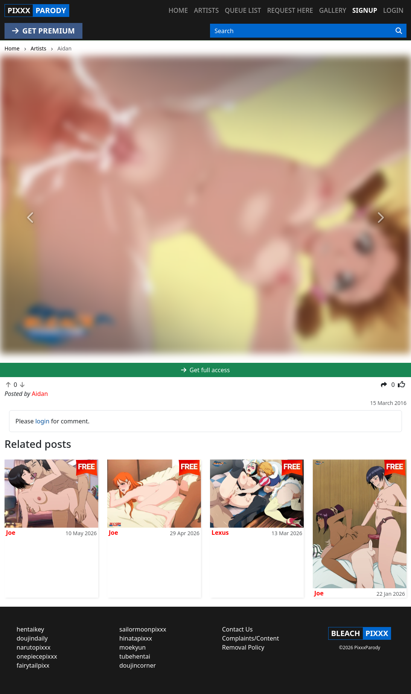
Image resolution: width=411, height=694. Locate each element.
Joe (10, 532)
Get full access (205, 370)
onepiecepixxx (37, 656)
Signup (364, 10)
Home (178, 10)
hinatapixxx (135, 638)
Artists (206, 10)
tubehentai (134, 656)
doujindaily (32, 638)
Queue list (243, 10)
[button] (31, 218)
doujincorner (137, 665)
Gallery (332, 10)
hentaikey (30, 629)
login (42, 421)
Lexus (220, 532)
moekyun (132, 647)
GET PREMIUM (43, 31)
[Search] (398, 31)
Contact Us (237, 629)
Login (393, 10)
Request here (290, 10)
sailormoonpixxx (142, 629)
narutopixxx (33, 647)
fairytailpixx (33, 665)
